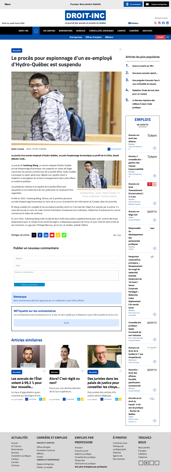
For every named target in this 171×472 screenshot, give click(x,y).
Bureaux (80, 30)
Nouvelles (17, 50)
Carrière (134, 30)
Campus (121, 30)
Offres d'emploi (94, 37)
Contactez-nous (120, 443)
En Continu (49, 30)
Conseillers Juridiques (101, 30)
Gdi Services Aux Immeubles (134, 314)
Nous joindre (86, 4)
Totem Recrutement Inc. (135, 147)
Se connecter (133, 4)
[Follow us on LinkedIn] (167, 22)
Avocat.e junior (81, 450)
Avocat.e (79, 447)
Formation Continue (46, 450)
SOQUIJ (131, 249)
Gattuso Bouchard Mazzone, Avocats (135, 202)
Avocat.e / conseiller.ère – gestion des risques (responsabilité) (136, 163)
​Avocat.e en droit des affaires (134, 138)
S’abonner (142, 457)
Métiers (109, 37)
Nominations (66, 30)
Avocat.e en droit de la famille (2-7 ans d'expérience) (136, 352)
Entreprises (76, 37)
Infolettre (133, 23)
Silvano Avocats (134, 362)
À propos (74, 4)
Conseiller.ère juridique (85, 457)
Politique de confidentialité (119, 448)
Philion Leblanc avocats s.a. (134, 420)
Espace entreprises (156, 4)
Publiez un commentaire (29, 284)
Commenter (32, 399)
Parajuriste (80, 460)
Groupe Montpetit (134, 219)
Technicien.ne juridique (85, 463)
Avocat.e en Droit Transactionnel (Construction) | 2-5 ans (136, 190)
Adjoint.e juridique (83, 453)
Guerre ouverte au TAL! (143, 65)
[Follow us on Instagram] (159, 22)
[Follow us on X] (155, 22)
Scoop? (160, 37)
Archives (147, 30)
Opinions (54, 372)
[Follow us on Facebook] (163, 22)
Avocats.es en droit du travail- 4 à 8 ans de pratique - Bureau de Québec (136, 406)
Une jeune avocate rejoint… (145, 73)
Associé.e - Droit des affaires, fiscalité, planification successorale (135, 377)
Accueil (14, 443)
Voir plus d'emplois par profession (91, 466)
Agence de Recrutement (119, 457)
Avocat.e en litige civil (134, 213)
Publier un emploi (45, 467)
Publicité (97, 4)
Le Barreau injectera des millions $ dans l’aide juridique (143, 104)
